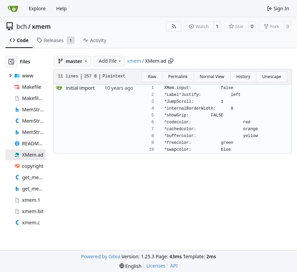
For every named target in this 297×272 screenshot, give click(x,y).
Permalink (178, 76)
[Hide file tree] (11, 61)
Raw (152, 76)
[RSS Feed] (174, 26)
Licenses (156, 265)
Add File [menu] (110, 61)
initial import (80, 88)
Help (61, 8)
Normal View (212, 76)
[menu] (130, 266)
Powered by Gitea (100, 256)
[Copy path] (170, 61)
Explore (37, 8)
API (174, 265)
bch (21, 26)
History (243, 76)
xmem (41, 26)
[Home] (13, 8)
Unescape (271, 76)
